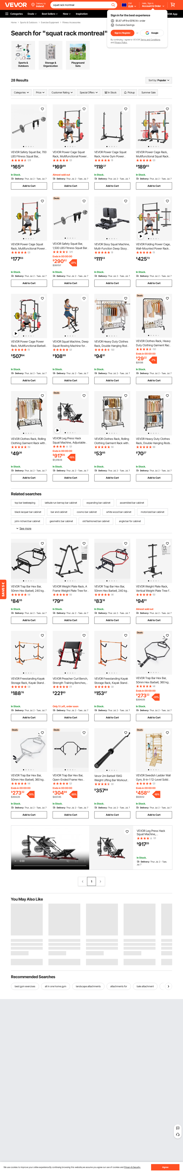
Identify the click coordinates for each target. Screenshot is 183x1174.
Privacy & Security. (132, 1167)
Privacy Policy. (121, 42)
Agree (165, 1167)
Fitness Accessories (71, 22)
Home (13, 22)
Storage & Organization (50, 64)
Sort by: (153, 80)
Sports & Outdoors (28, 22)
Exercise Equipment (50, 22)
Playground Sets (77, 64)
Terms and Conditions (150, 39)
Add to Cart (29, 185)
